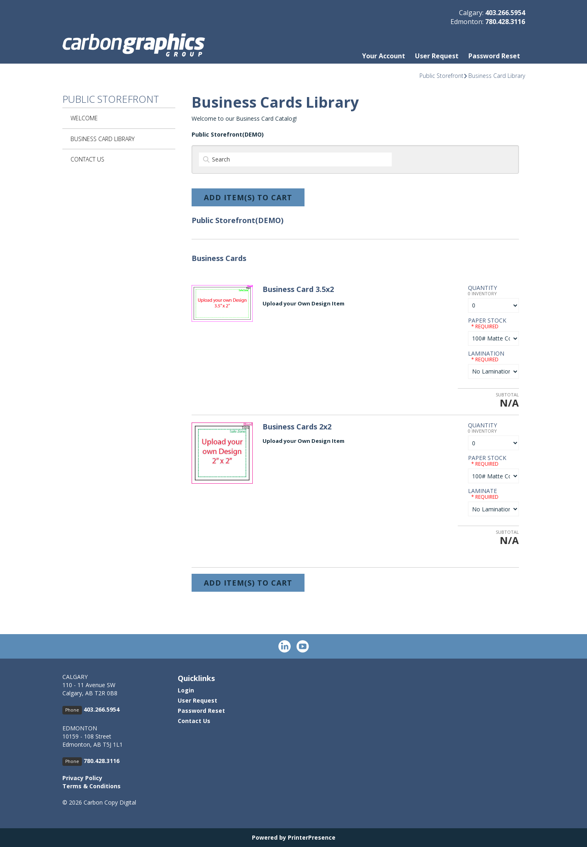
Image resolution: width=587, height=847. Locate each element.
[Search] (295, 159)
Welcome (84, 118)
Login (186, 690)
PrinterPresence (311, 837)
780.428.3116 (505, 21)
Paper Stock (487, 320)
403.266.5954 (505, 12)
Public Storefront (441, 76)
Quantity (482, 288)
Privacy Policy (82, 778)
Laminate (482, 491)
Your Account (383, 55)
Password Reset (494, 55)
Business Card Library (496, 76)
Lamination (486, 353)
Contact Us (87, 159)
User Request (437, 55)
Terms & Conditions (91, 786)
